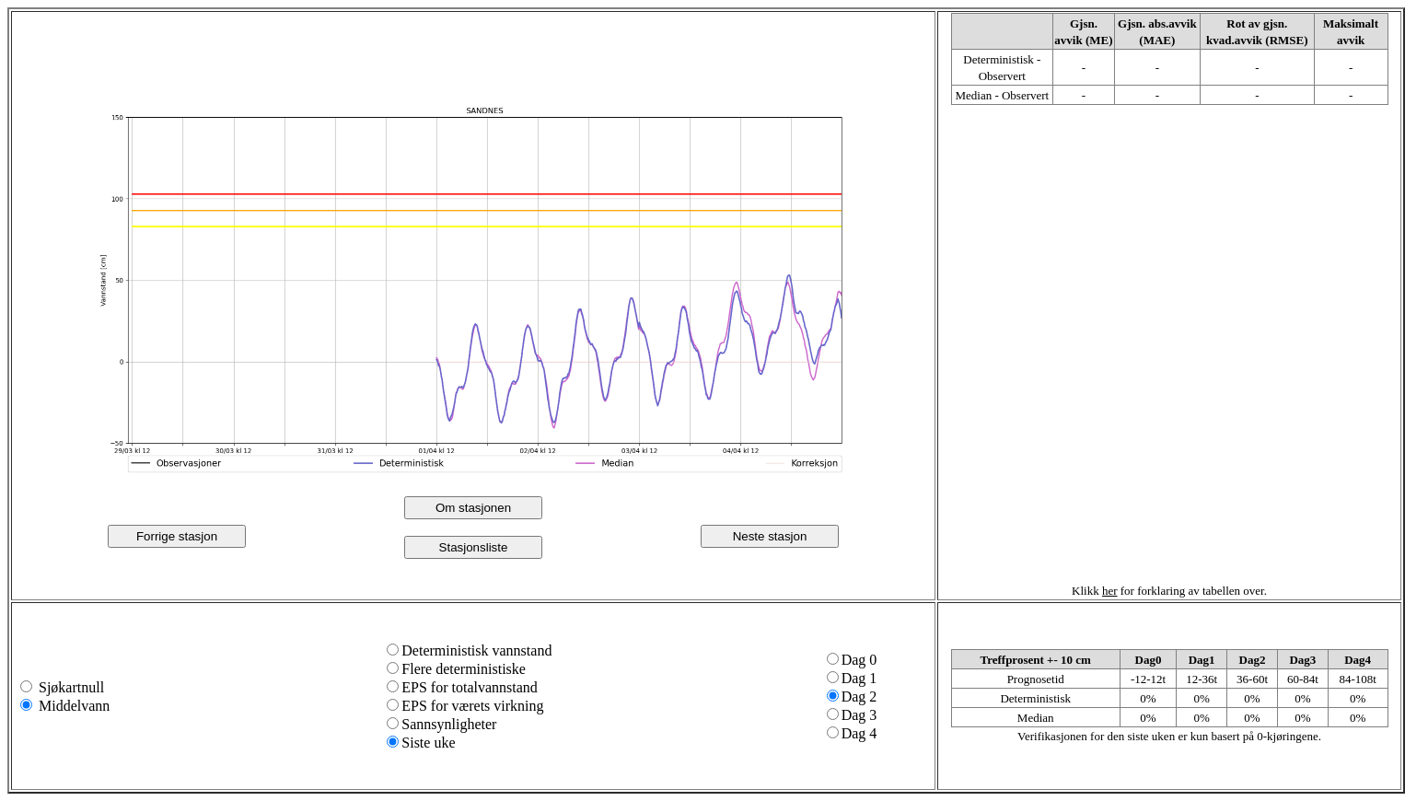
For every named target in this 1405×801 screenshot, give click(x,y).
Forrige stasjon (176, 536)
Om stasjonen (473, 508)
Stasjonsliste (473, 547)
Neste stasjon (770, 536)
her (1110, 591)
